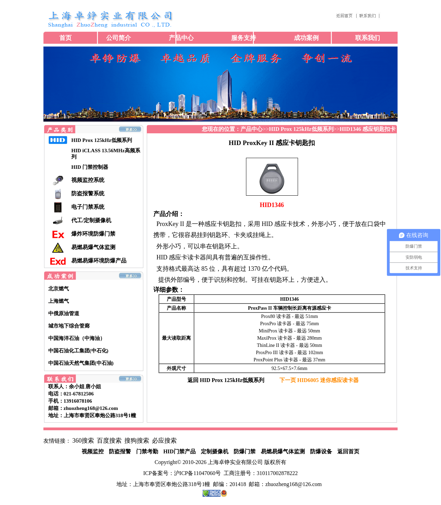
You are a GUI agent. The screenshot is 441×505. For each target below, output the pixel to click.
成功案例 (306, 37)
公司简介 (118, 37)
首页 (65, 37)
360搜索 (83, 440)
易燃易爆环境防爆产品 (98, 261)
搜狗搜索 (136, 440)
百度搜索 (109, 440)
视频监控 (93, 451)
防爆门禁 (245, 451)
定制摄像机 (214, 451)
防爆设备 (321, 451)
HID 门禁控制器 (89, 167)
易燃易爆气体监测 (93, 247)
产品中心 (181, 37)
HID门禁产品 (179, 451)
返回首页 (348, 451)
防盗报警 (120, 451)
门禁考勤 (147, 451)
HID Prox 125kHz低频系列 (101, 140)
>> (254, 129)
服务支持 (243, 37)
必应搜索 (164, 440)
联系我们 (367, 37)
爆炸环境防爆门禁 (93, 234)
